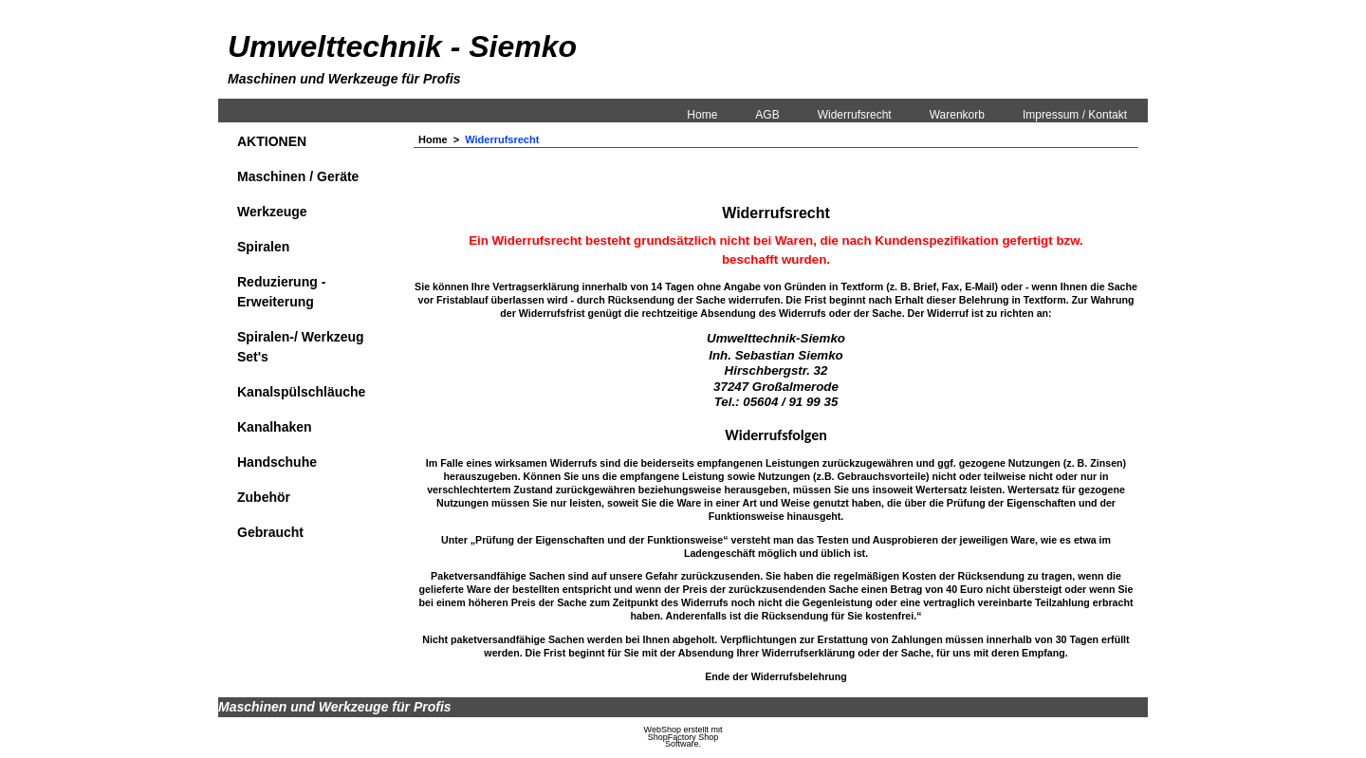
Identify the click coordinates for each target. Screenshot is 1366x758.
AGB (767, 114)
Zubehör (263, 497)
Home (702, 114)
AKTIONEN (271, 141)
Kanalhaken (274, 426)
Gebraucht (270, 532)
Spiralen (263, 246)
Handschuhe (277, 462)
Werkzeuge (272, 211)
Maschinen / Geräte (298, 176)
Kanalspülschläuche (301, 391)
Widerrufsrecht (855, 114)
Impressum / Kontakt (1075, 114)
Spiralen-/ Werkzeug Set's (300, 346)
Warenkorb (957, 114)
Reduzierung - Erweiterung (281, 291)
